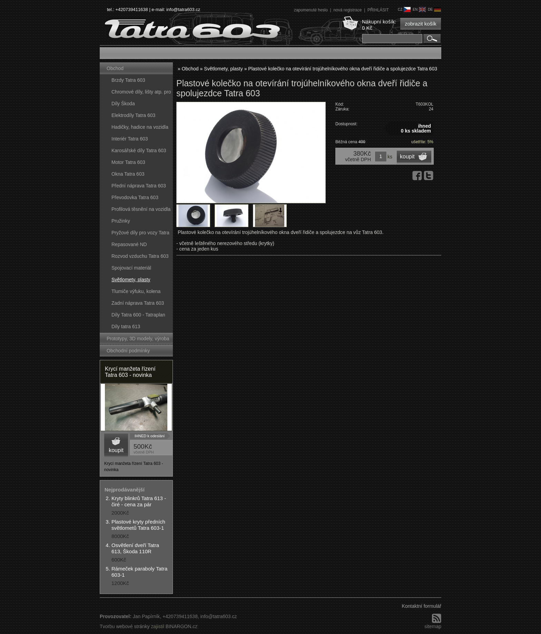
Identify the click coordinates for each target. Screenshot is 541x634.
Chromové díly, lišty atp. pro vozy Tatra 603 (141, 93)
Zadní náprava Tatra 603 (137, 303)
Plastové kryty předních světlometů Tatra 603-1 (138, 525)
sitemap (432, 626)
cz (404, 9)
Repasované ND (129, 244)
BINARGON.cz (182, 626)
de (434, 9)
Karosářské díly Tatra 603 (138, 150)
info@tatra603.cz (183, 9)
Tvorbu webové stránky (125, 626)
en (419, 9)
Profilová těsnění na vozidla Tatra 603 (140, 210)
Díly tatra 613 (125, 326)
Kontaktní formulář (421, 606)
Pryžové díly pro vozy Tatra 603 (140, 234)
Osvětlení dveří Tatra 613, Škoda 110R (135, 548)
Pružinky (120, 221)
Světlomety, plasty (130, 279)
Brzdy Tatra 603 (128, 80)
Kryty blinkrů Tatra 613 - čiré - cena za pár (138, 501)
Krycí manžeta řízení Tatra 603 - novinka (130, 372)
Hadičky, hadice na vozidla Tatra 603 (139, 128)
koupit (116, 450)
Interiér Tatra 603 (129, 139)
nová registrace (348, 10)
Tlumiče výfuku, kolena (135, 291)
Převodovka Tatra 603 (134, 197)
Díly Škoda (123, 103)
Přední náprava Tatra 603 (138, 185)
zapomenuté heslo (311, 10)
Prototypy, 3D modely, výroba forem (138, 340)
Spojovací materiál (131, 268)
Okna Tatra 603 (127, 174)
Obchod (115, 68)
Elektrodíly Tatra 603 (133, 115)
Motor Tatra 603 (128, 162)
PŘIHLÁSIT (378, 10)
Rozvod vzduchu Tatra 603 (140, 256)
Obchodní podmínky (128, 350)
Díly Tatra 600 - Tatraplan (138, 315)
